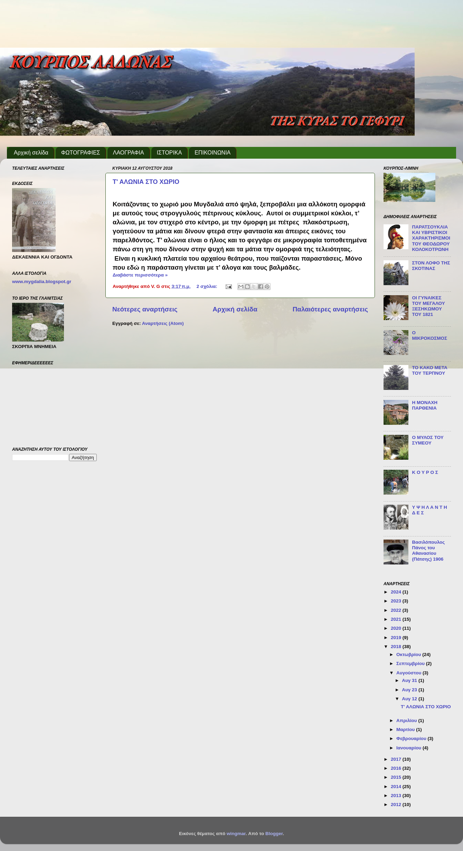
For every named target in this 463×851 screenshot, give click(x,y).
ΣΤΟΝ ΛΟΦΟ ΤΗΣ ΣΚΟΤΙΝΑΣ (431, 265)
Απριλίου (407, 720)
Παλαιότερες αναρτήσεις (330, 309)
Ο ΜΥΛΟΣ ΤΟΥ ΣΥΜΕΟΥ (427, 440)
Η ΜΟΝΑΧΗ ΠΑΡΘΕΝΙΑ (424, 405)
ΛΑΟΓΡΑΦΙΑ (128, 153)
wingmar (236, 833)
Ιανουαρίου (409, 747)
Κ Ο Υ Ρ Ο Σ (425, 472)
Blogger (274, 833)
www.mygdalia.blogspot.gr (41, 281)
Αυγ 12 (410, 698)
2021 (397, 619)
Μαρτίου (406, 729)
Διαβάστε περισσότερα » (140, 275)
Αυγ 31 (410, 680)
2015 (397, 777)
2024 (397, 592)
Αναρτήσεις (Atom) (163, 323)
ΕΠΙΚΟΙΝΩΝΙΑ (212, 153)
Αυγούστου (409, 672)
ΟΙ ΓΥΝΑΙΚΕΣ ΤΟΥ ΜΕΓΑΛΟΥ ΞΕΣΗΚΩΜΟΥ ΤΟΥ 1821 (428, 306)
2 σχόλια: (208, 286)
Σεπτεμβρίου (411, 663)
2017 (397, 759)
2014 (397, 786)
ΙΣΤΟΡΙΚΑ (169, 153)
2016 (397, 768)
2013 (397, 795)
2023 (397, 601)
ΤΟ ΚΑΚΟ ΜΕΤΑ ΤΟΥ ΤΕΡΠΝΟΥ (429, 370)
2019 (397, 637)
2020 (397, 628)
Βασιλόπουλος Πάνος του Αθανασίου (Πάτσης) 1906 (428, 551)
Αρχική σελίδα (31, 153)
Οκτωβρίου (409, 654)
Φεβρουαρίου (411, 738)
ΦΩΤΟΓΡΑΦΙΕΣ (80, 153)
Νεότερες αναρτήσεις (145, 309)
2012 (397, 804)
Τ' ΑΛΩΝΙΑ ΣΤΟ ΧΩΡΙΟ (146, 181)
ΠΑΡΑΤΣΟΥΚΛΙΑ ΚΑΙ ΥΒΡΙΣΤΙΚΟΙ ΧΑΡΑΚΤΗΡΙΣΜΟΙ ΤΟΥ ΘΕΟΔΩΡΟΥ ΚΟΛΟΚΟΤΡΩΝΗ (431, 238)
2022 (397, 610)
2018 (397, 646)
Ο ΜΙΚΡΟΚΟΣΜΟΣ (429, 335)
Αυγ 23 (410, 689)
